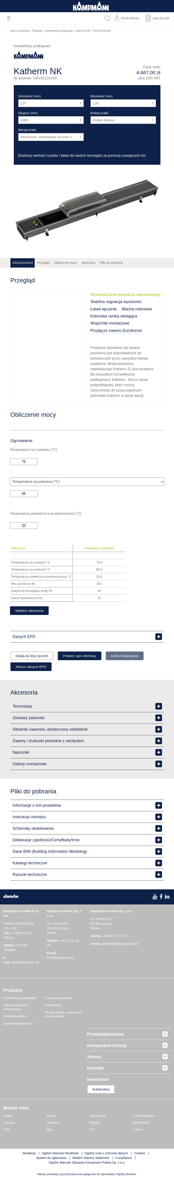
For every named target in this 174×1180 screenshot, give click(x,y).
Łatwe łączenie (103, 309)
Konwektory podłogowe (59, 30)
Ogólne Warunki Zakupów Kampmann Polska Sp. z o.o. (87, 1163)
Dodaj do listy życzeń (33, 656)
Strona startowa (19, 30)
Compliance (124, 1158)
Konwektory (53, 1006)
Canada (9, 1123)
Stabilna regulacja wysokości (116, 301)
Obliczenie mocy (65, 262)
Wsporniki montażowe (110, 323)
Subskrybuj (102, 1090)
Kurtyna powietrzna (58, 998)
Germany (53, 1123)
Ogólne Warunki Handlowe (60, 1154)
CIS (92, 1130)
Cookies (139, 1154)
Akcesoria (88, 262)
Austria (51, 1116)
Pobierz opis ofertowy (83, 656)
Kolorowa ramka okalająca (113, 316)
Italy (49, 1130)
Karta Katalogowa (131, 656)
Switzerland (98, 1116)
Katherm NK (83, 30)
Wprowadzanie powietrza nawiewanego (125, 294)
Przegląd (43, 262)
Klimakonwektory (15, 1017)
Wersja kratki (27, 130)
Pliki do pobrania (111, 262)
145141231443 (22, 262)
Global (8, 1116)
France (137, 1130)
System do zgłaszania (51, 1158)
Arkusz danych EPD (32, 667)
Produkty (37, 30)
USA (7, 1130)
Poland (95, 1123)
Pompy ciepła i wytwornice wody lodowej (63, 1015)
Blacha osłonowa (137, 309)
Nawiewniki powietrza (18, 1024)
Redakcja (29, 1154)
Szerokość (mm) (29, 96)
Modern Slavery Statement (90, 1158)
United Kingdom (144, 1116)
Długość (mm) (28, 113)
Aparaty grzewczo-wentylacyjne (16, 1008)
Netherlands (141, 1123)
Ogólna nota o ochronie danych (106, 1154)
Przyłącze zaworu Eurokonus (116, 330)
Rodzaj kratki (99, 113)
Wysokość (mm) (101, 96)
